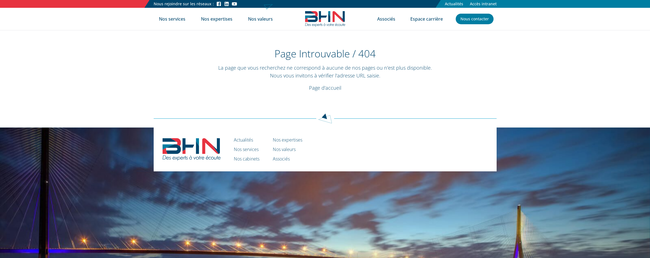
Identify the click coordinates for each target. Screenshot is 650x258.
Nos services (172, 19)
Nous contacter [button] (474, 18)
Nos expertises (216, 19)
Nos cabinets (246, 159)
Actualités (454, 3)
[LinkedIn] (226, 4)
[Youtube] (234, 4)
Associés (386, 19)
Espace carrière (426, 19)
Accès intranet (483, 3)
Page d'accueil (325, 87)
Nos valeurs (260, 19)
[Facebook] (219, 4)
